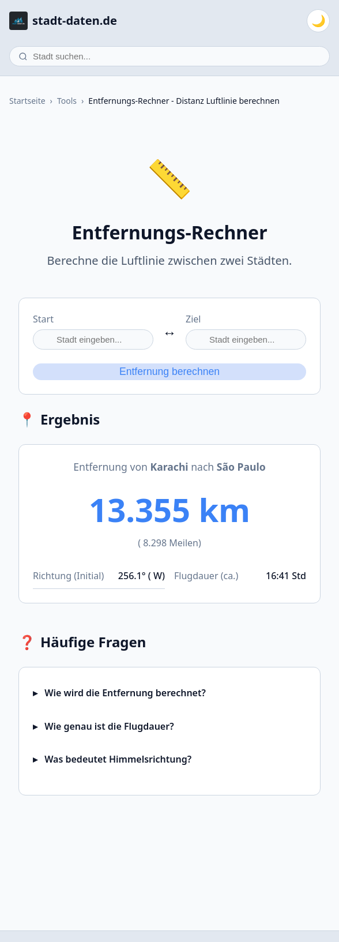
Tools (67, 100)
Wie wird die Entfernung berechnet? (124, 692)
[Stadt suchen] (169, 56)
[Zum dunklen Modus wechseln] (318, 20)
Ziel (193, 319)
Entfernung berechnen (169, 371)
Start (43, 319)
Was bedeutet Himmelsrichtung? (116, 759)
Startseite (27, 100)
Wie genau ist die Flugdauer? (108, 726)
